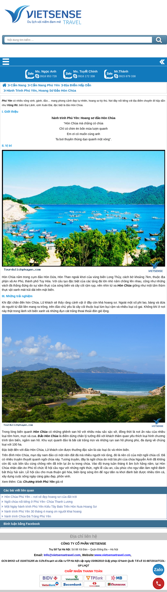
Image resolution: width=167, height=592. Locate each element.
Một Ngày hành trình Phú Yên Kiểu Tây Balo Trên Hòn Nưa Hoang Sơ (50, 506)
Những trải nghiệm (19, 296)
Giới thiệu (11, 111)
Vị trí (8, 145)
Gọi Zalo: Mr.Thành (109, 74)
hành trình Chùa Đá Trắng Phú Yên (27, 516)
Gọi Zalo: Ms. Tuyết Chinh (68, 74)
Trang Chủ (53, 14)
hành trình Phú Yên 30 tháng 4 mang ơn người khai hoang (42, 511)
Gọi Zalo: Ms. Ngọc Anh (30, 74)
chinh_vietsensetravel (75, 76)
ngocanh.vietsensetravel (37, 76)
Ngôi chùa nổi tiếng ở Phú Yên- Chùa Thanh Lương (38, 501)
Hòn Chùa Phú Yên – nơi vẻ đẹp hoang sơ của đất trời (40, 496)
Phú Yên (73, 118)
